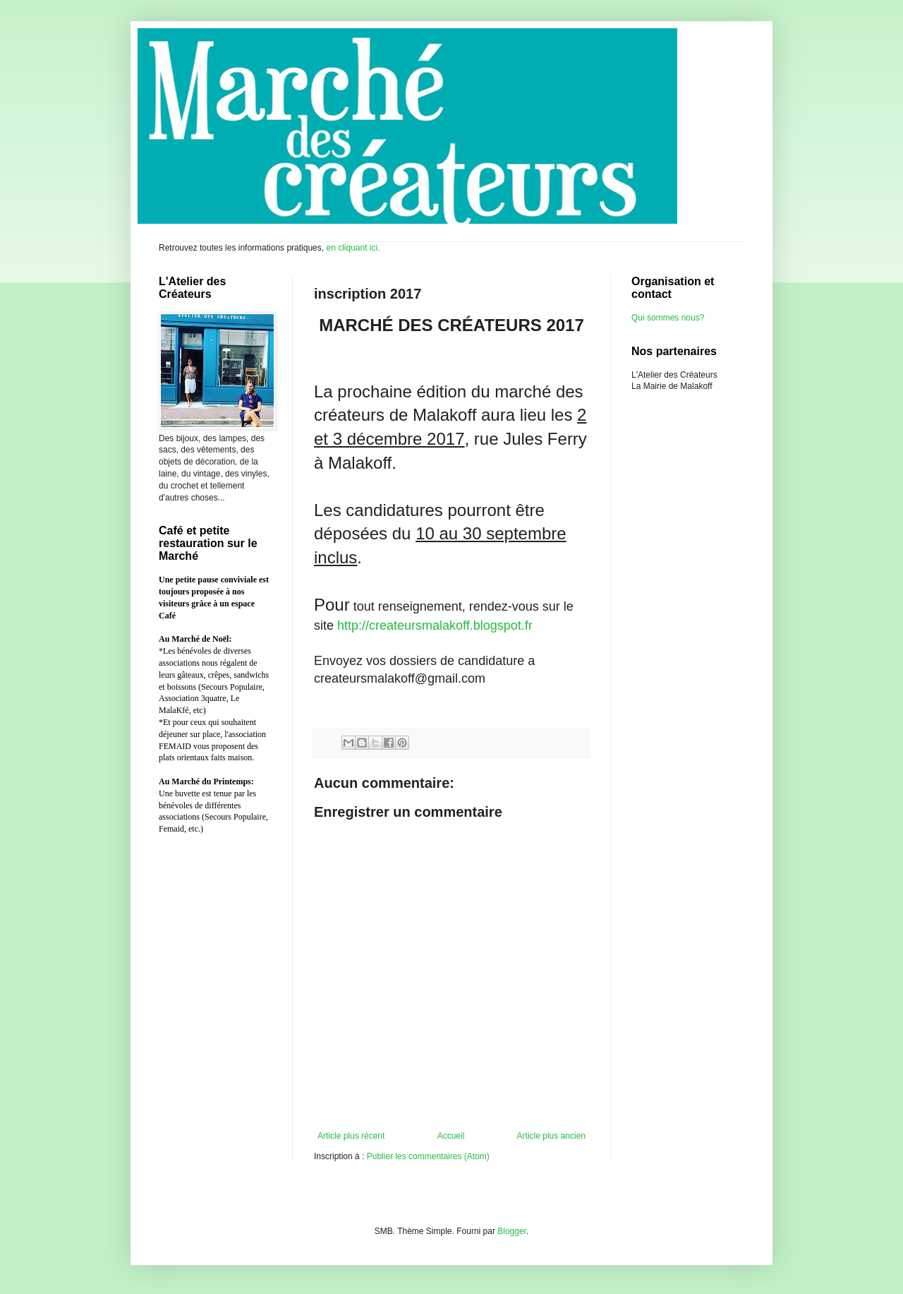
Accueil (451, 1136)
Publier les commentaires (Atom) (428, 1156)
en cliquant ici (350, 248)
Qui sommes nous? (667, 318)
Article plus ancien (551, 1136)
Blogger (511, 1231)
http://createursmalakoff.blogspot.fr (435, 625)
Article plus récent (350, 1136)
